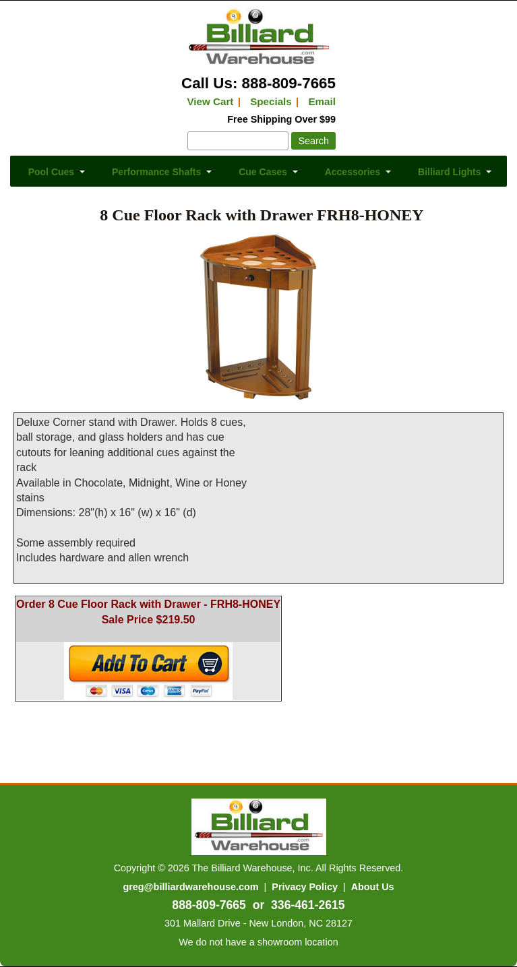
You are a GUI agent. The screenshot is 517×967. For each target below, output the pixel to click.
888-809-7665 (209, 905)
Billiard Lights (449, 171)
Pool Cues (51, 171)
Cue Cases (263, 171)
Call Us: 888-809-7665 (258, 83)
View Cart (210, 101)
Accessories (353, 171)
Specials (271, 101)
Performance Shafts (156, 171)
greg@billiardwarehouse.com (190, 886)
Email (322, 101)
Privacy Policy (305, 886)
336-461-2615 (308, 905)
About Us (372, 886)
